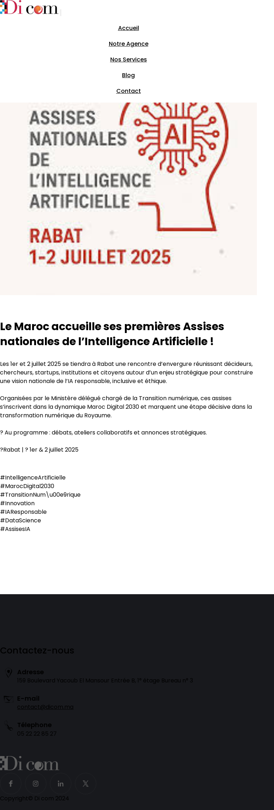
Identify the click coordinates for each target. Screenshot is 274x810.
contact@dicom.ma (45, 707)
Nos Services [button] (128, 59)
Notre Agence (128, 44)
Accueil (128, 28)
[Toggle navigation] (60, 12)
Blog (128, 75)
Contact (128, 91)
